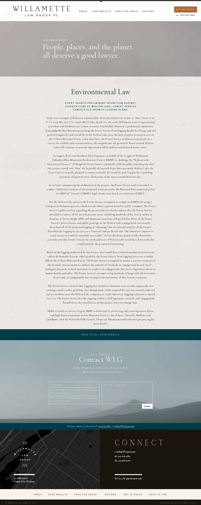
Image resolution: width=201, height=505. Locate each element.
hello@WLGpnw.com (124, 426)
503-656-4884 (104, 426)
